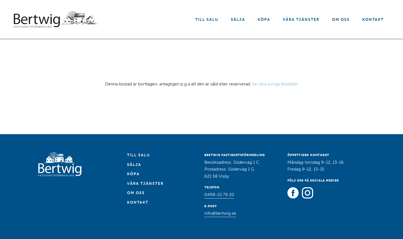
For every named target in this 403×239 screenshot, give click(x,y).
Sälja (238, 19)
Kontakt (373, 19)
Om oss (341, 19)
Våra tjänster (301, 19)
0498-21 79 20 (219, 194)
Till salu (206, 19)
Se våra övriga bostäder (275, 84)
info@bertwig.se (220, 213)
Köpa (264, 19)
